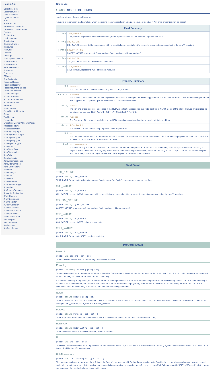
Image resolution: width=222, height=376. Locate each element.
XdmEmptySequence (13, 161)
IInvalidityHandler (11, 44)
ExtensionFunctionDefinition (16, 29)
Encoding (63, 94)
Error (6, 20)
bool (65, 144)
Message (8, 55)
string (62, 33)
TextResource (10, 117)
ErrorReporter (10, 23)
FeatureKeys (9, 35)
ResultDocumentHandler (15, 88)
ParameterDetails (11, 67)
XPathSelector (10, 202)
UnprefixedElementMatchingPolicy (19, 123)
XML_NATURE (73, 42)
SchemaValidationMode (14, 99)
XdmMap (8, 175)
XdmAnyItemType (12, 137)
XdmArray (8, 146)
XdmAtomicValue (11, 152)
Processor (8, 73)
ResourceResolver (12, 85)
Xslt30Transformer (12, 216)
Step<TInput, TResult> (14, 111)
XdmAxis (8, 155)
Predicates (8, 70)
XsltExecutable (10, 222)
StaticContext (10, 108)
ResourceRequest (12, 82)
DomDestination (11, 15)
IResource (8, 47)
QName (7, 76)
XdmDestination (11, 158)
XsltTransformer (11, 228)
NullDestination (10, 64)
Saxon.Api (10, 4)
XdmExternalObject (12, 164)
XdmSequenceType (12, 184)
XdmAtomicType (11, 149)
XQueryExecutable (12, 210)
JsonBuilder (9, 50)
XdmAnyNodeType (12, 143)
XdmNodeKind (10, 181)
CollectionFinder (11, 9)
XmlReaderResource (13, 190)
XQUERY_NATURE (75, 50)
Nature (73, 106)
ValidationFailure (11, 126)
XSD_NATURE (73, 58)
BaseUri (74, 86)
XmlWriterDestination (13, 193)
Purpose (74, 117)
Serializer (8, 105)
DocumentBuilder (11, 12)
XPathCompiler (10, 196)
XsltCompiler (9, 219)
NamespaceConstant (13, 58)
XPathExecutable (11, 199)
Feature (7, 32)
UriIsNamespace (78, 144)
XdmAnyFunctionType (14, 134)
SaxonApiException (12, 91)
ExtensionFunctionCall (14, 26)
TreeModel (8, 120)
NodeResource (10, 61)
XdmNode (8, 178)
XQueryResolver (11, 213)
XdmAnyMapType (12, 140)
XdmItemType (10, 172)
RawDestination (11, 79)
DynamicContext (11, 17)
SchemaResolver (11, 96)
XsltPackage (9, 225)
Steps (6, 114)
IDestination (9, 41)
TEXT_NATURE (74, 33)
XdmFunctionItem (12, 167)
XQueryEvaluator (11, 208)
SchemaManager (11, 93)
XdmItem (8, 170)
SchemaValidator (11, 102)
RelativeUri (76, 125)
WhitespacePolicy (12, 129)
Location (7, 53)
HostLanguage (10, 38)
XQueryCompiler (11, 205)
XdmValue (8, 187)
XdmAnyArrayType (12, 132)
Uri (66, 86)
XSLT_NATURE (74, 67)
